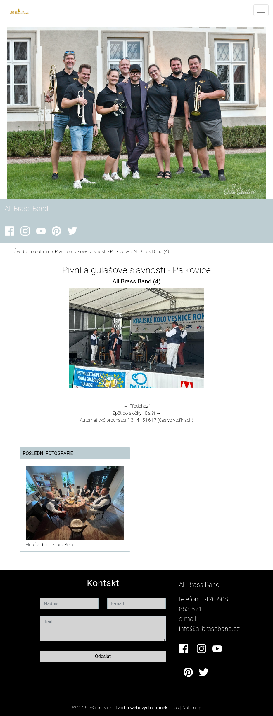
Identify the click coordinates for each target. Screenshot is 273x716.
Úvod (19, 251)
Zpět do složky (126, 413)
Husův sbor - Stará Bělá (49, 544)
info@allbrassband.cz (209, 628)
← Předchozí (136, 406)
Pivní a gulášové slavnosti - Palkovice (92, 251)
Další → (153, 413)
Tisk (175, 707)
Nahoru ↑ (191, 707)
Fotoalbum (39, 251)
